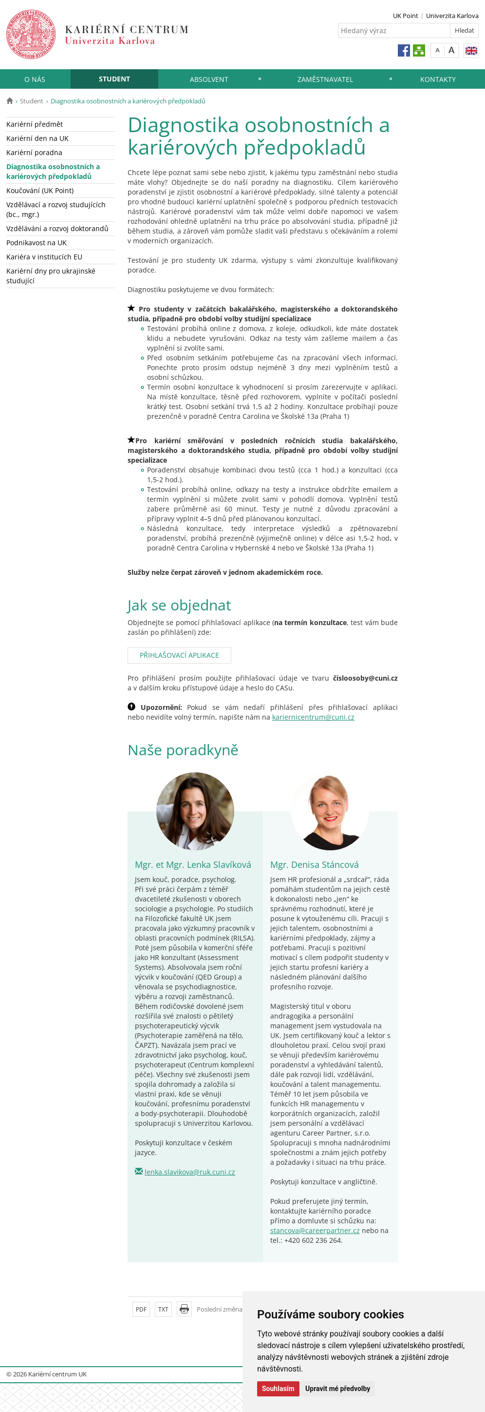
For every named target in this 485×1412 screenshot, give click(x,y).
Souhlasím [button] (278, 1388)
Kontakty (438, 79)
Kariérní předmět (34, 124)
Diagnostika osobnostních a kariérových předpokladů (53, 171)
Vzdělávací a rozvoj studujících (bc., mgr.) (56, 209)
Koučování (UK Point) (40, 190)
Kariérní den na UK (37, 138)
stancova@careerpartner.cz (315, 1230)
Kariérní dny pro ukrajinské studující (50, 275)
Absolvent (209, 79)
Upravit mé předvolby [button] (337, 1388)
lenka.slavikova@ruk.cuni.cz (190, 1172)
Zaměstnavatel (325, 79)
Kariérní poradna (34, 152)
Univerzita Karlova (452, 15)
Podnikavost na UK (36, 242)
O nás (34, 79)
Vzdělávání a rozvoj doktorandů (57, 228)
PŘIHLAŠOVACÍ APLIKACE (179, 655)
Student (114, 78)
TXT (163, 1309)
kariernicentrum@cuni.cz (313, 717)
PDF (141, 1309)
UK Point (405, 15)
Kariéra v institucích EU (44, 256)
